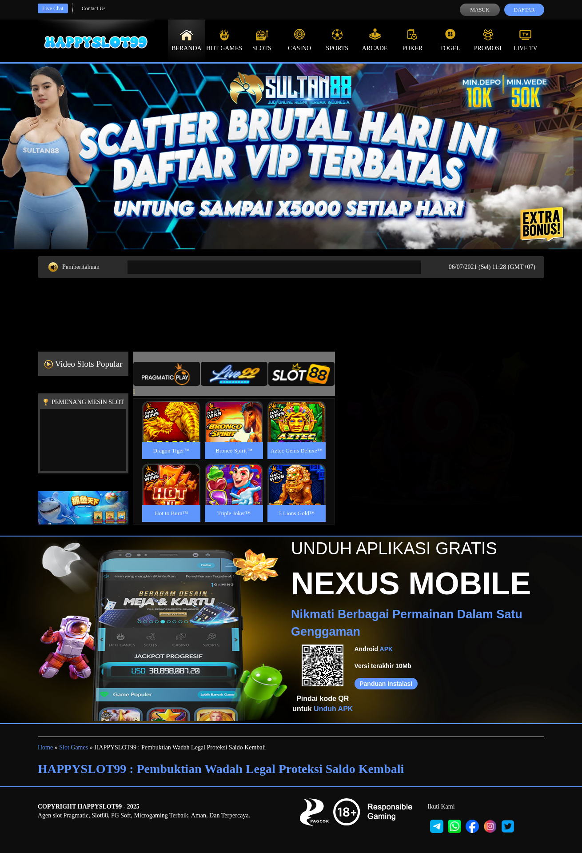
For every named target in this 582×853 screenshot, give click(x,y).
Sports (337, 40)
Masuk (479, 10)
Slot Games (73, 747)
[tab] (166, 374)
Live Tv (526, 40)
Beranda (186, 40)
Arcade (375, 40)
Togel (450, 40)
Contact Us (94, 8)
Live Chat (53, 8)
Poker (412, 40)
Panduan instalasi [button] (385, 683)
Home (45, 747)
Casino (299, 40)
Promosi (488, 40)
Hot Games (224, 40)
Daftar (524, 10)
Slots (261, 40)
